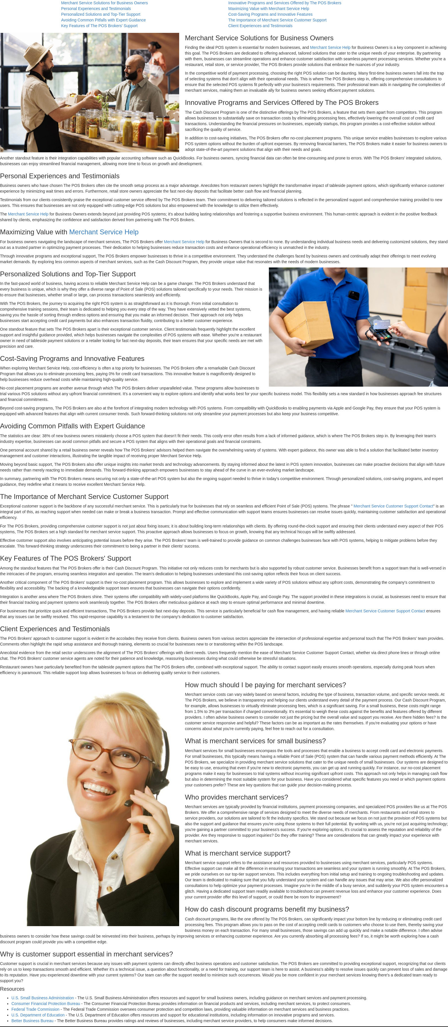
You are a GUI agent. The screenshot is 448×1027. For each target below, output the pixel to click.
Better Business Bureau (32, 1020)
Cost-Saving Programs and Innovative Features (270, 14)
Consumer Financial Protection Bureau (45, 1003)
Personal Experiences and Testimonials (96, 8)
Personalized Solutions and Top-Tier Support (100, 14)
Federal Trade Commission (35, 1009)
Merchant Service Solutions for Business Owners (104, 3)
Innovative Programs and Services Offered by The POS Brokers (284, 3)
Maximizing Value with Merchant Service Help (268, 8)
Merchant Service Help (330, 47)
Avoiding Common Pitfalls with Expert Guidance (103, 20)
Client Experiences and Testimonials (260, 25)
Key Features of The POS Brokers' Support (99, 25)
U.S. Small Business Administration (42, 998)
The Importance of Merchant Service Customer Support (277, 20)
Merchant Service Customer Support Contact (393, 506)
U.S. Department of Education (38, 1015)
